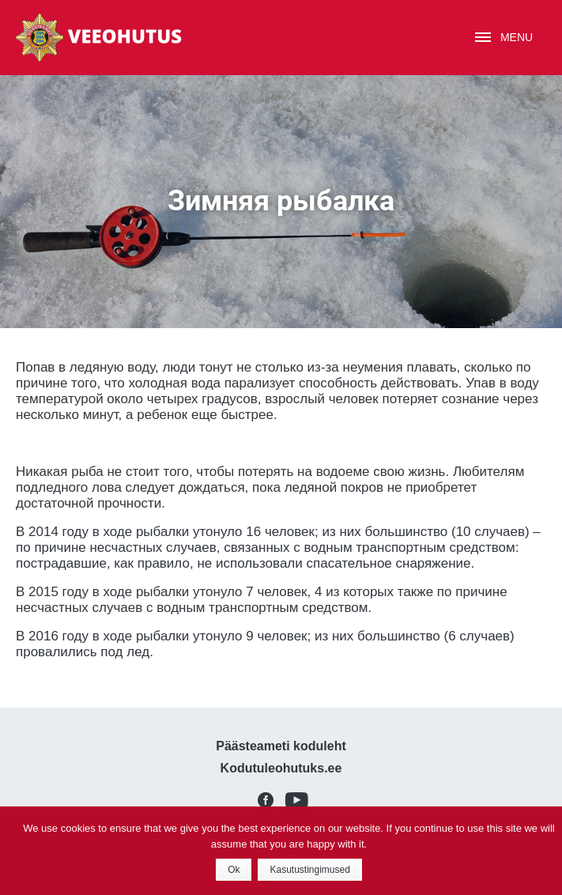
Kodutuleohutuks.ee (281, 768)
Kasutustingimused (309, 869)
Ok (234, 869)
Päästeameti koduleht (281, 746)
